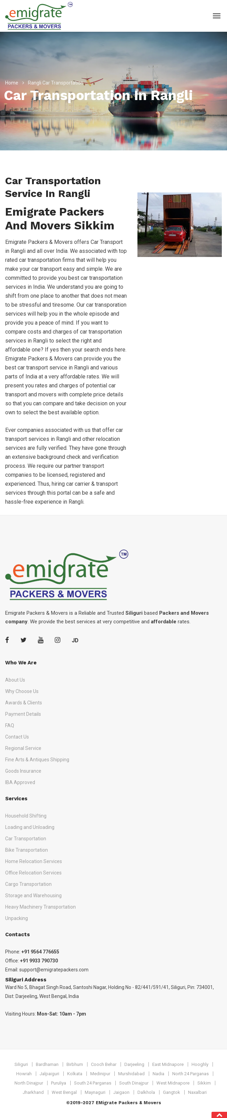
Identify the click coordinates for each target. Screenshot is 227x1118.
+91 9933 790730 (39, 960)
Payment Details (23, 714)
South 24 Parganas (92, 1083)
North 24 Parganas (190, 1073)
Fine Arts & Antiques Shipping (37, 759)
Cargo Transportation (28, 884)
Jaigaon (121, 1092)
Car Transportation (25, 838)
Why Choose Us (22, 691)
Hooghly (200, 1064)
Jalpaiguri (49, 1073)
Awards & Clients (23, 702)
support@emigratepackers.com (54, 969)
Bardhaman (47, 1064)
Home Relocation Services (33, 861)
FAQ (9, 725)
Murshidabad (131, 1073)
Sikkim (204, 1083)
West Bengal (64, 1092)
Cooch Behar (103, 1064)
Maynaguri (95, 1092)
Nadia (158, 1073)
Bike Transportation (26, 850)
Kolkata (74, 1073)
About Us (15, 680)
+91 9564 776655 (40, 951)
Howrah (24, 1073)
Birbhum (74, 1064)
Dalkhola (146, 1092)
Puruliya (58, 1083)
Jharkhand (33, 1092)
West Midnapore (172, 1083)
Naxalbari (197, 1092)
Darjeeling (134, 1064)
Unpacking (16, 918)
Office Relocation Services (33, 872)
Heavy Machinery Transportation (40, 907)
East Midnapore (168, 1064)
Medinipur (100, 1073)
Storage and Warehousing (33, 895)
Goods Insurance (23, 771)
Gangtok (171, 1092)
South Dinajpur (133, 1083)
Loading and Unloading (29, 827)
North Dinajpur (28, 1083)
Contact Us (17, 737)
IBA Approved (20, 782)
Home (11, 83)
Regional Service (23, 748)
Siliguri (21, 1064)
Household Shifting (26, 816)
